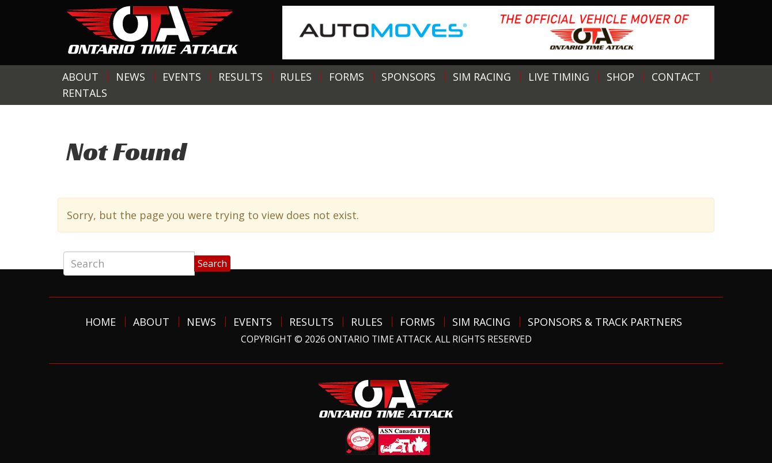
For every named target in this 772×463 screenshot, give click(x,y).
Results (240, 76)
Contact (676, 76)
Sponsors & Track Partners (605, 322)
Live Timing (558, 76)
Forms (346, 76)
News (130, 76)
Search (212, 263)
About (80, 76)
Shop (620, 76)
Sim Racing (482, 76)
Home (100, 322)
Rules (296, 76)
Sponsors (408, 76)
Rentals (84, 93)
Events (181, 76)
